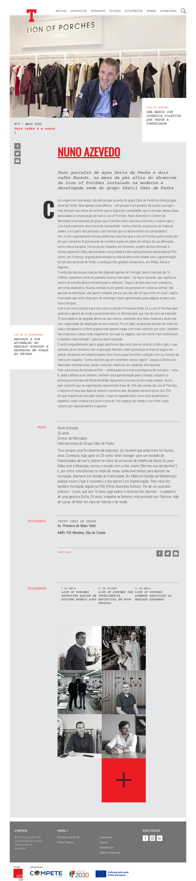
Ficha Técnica (65, 842)
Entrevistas (79, 11)
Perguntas (98, 11)
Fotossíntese (134, 11)
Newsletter (107, 847)
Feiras (104, 842)
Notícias (61, 11)
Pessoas (115, 11)
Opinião (151, 11)
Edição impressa (110, 853)
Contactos (106, 837)
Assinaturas (168, 11)
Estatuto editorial (68, 837)
